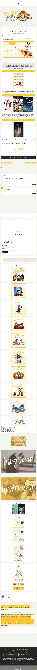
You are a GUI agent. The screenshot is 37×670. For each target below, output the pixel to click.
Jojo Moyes (14, 623)
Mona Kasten (32, 614)
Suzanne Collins (21, 616)
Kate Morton (19, 623)
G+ (17, 157)
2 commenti (26, 157)
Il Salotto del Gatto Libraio (19, 259)
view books (12, 600)
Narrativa (3, 607)
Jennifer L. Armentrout (5, 614)
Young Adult (3, 609)
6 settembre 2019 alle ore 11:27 (8, 189)
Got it (21, 669)
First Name (4, 248)
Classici (2, 605)
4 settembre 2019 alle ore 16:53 (8, 176)
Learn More (17, 669)
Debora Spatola (14, 616)
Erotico (15, 605)
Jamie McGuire (26, 614)
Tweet (10, 157)
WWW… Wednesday (18, 29)
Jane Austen (9, 623)
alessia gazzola (28, 616)
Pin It (21, 157)
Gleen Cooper (3, 623)
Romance (20, 607)
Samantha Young (4, 625)
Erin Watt (3, 616)
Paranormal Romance (12, 607)
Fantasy (20, 605)
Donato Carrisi (13, 614)
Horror (26, 605)
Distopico (9, 605)
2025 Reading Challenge (7, 594)
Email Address (5, 245)
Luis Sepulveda (25, 623)
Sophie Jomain (8, 616)
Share (14, 157)
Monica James (31, 623)
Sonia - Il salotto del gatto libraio (9, 188)
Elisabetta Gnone (20, 614)
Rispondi (34, 184)
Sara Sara (5, 175)
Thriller (26, 607)
